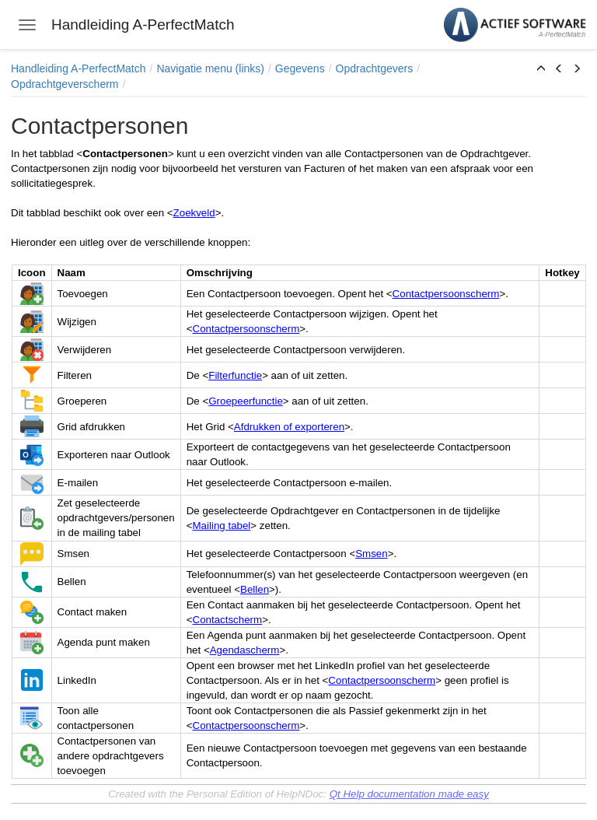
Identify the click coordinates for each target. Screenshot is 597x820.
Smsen (371, 553)
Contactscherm (228, 620)
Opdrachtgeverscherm (65, 84)
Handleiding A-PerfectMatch (78, 68)
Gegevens (300, 68)
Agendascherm (245, 650)
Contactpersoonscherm (446, 294)
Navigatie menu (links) (210, 68)
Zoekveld (194, 213)
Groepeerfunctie (245, 401)
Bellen (254, 589)
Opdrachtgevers (375, 68)
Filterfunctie (235, 375)
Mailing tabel (222, 525)
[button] (541, 69)
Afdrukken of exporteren (289, 427)
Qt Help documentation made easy (409, 794)
